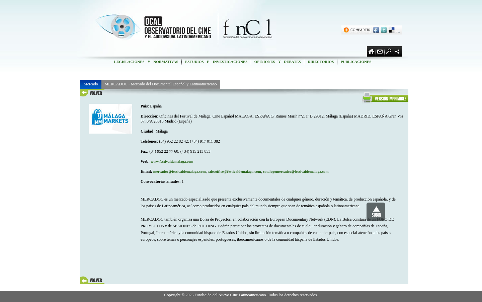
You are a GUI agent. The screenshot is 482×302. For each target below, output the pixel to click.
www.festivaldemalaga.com (172, 161)
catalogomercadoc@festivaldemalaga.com (296, 171)
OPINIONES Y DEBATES (277, 62)
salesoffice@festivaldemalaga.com (234, 171)
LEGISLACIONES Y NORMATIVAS (146, 62)
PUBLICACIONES (356, 62)
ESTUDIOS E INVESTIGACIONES (216, 62)
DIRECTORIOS (320, 62)
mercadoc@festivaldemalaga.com (179, 171)
